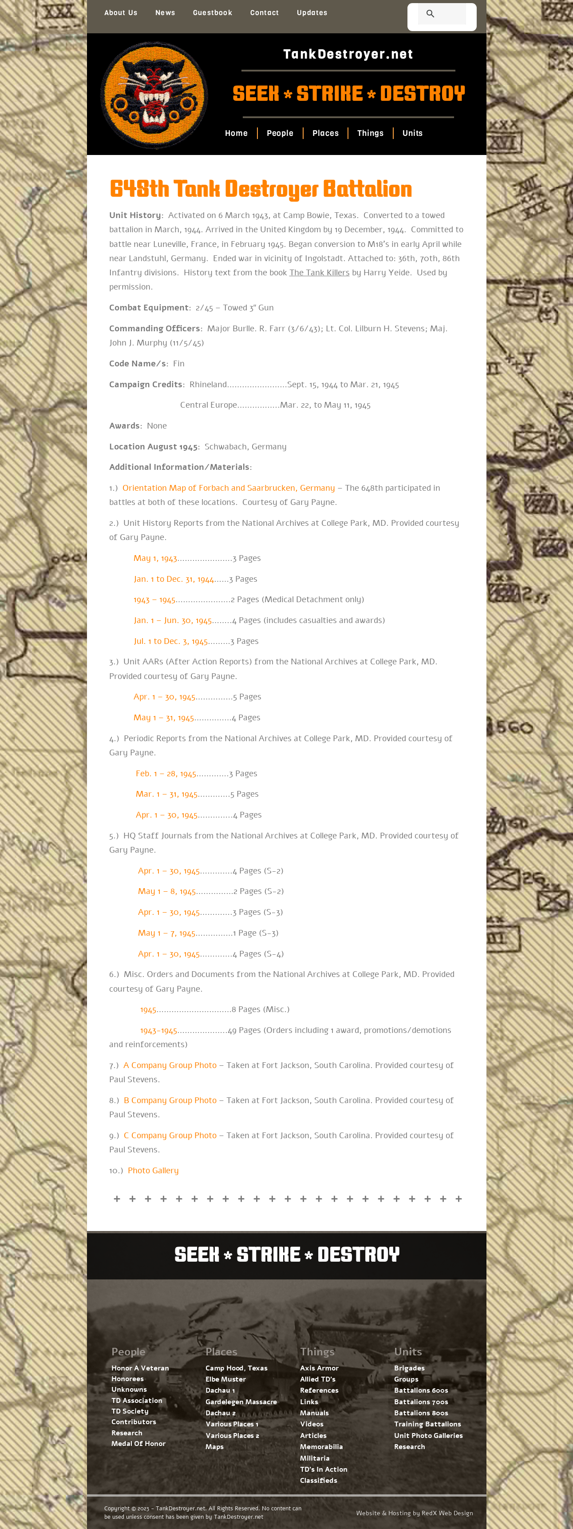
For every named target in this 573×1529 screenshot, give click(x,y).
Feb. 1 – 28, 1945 (166, 773)
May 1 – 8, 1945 (167, 891)
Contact (264, 12)
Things (371, 133)
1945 (148, 1009)
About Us (121, 12)
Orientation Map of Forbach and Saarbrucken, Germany (229, 488)
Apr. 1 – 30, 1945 (164, 697)
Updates (312, 12)
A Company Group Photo (170, 1065)
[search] (431, 14)
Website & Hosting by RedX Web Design (414, 1513)
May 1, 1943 (155, 558)
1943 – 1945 (154, 599)
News (165, 12)
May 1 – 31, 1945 (164, 717)
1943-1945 (158, 1030)
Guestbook (213, 12)
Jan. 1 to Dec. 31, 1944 (174, 579)
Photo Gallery (153, 1170)
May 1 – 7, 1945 (166, 933)
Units (413, 133)
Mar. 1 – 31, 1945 (167, 794)
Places (325, 133)
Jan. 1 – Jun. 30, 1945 (171, 620)
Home (236, 133)
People (280, 133)
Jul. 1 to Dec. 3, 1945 (171, 641)
